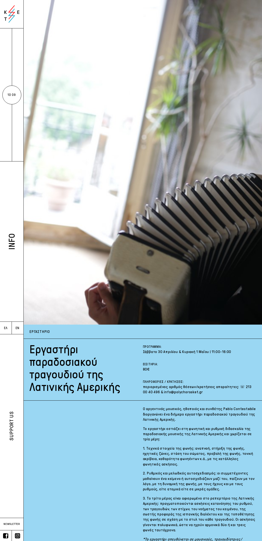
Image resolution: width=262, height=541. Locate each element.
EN (17, 328)
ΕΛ (6, 328)
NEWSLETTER (12, 524)
